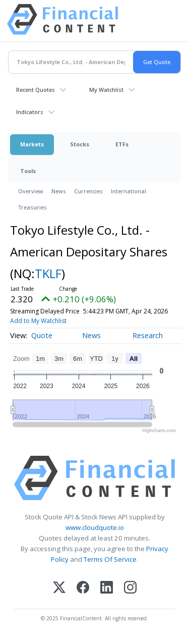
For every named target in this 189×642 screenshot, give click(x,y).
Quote (41, 335)
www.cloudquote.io (95, 527)
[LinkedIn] (106, 588)
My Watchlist (106, 89)
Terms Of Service (110, 559)
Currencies (88, 191)
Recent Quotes (35, 89)
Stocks (79, 144)
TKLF (48, 273)
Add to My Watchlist (38, 320)
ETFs (122, 144)
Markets (32, 144)
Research (148, 335)
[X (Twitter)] (59, 588)
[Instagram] (130, 588)
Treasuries (32, 207)
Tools (28, 171)
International (128, 191)
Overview (30, 191)
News (58, 191)
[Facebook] (83, 588)
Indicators (29, 112)
